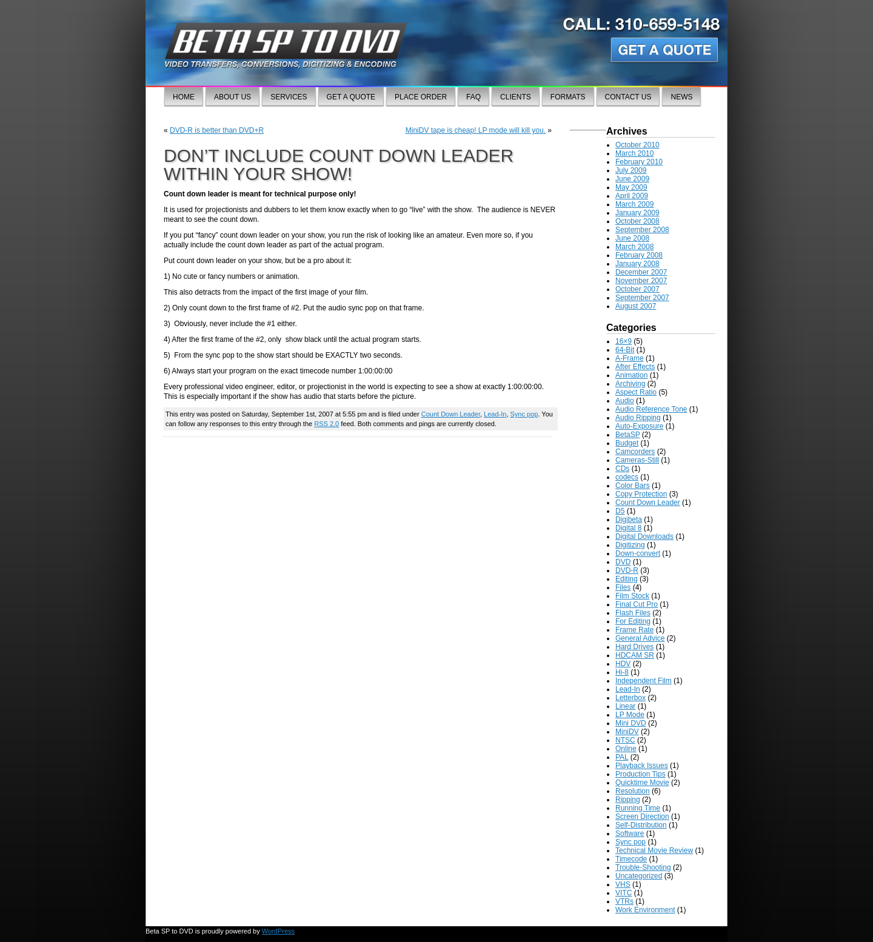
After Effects (635, 366)
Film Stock (632, 596)
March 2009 (634, 204)
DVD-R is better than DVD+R (217, 130)
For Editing (633, 621)
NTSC (625, 740)
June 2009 (632, 179)
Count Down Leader (450, 414)
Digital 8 (628, 528)
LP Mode (629, 714)
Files (622, 587)
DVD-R (626, 570)
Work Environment (645, 910)
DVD (622, 562)
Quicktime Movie (642, 782)
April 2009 (631, 196)
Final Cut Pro (636, 604)
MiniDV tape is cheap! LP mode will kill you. (476, 130)
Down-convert (637, 553)
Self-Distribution (641, 825)
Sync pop (524, 414)
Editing (626, 579)
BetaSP (627, 434)
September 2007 (642, 297)
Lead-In (495, 414)
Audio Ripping (638, 417)
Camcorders (635, 451)
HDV (622, 664)
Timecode (631, 859)
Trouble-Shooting (643, 867)
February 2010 (639, 162)
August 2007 (635, 306)
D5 (619, 511)
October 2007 (637, 289)
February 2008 (639, 255)
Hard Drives (634, 647)
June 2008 (632, 238)
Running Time (637, 808)
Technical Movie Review (654, 850)
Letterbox (630, 697)
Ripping (627, 799)
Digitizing (630, 545)
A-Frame (629, 358)
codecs (626, 477)
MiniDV (627, 731)
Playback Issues (641, 765)
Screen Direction (642, 816)
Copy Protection (641, 494)
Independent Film (643, 680)
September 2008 (642, 229)
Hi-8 (622, 672)
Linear (625, 706)
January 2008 (637, 263)
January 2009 (637, 213)
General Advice (639, 638)
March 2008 (634, 246)
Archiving (630, 383)
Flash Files (633, 613)
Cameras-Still (637, 460)
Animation (631, 375)
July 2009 (630, 170)
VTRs (624, 901)
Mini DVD (630, 723)
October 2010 (637, 145)
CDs (622, 468)
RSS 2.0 (326, 423)
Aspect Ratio (636, 392)
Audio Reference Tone (651, 409)
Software (629, 833)
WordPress (278, 931)
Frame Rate (634, 630)
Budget (626, 443)
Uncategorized (638, 876)
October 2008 (637, 221)
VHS (622, 884)
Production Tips (640, 774)
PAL (621, 757)
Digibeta (628, 519)
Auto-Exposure (639, 426)
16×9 (623, 341)
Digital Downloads (644, 536)
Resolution (632, 791)
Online (626, 748)
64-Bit (624, 350)
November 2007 (641, 280)
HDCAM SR (634, 655)
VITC (623, 893)
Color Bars (632, 485)
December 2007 (641, 272)
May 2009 (631, 187)
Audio (624, 400)
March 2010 (634, 153)
